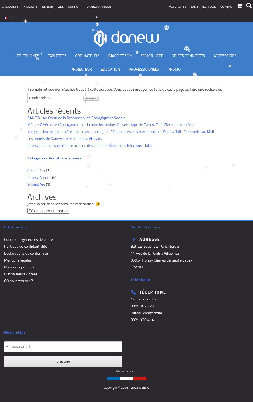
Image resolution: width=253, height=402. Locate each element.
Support (75, 6)
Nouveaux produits (19, 267)
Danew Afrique (99, 6)
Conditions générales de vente (28, 239)
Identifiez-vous (203, 6)
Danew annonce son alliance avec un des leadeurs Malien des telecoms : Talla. (89, 145)
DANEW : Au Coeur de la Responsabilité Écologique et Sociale (76, 118)
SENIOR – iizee (53, 6)
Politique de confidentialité (25, 246)
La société (10, 6)
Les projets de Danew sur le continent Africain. (64, 138)
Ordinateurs (87, 55)
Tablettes (57, 55)
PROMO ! (175, 69)
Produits (30, 6)
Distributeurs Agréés (20, 274)
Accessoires (225, 55)
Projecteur (81, 69)
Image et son (120, 55)
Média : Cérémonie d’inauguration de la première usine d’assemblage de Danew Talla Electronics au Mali (111, 124)
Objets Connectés (188, 55)
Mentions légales (18, 260)
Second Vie (36, 184)
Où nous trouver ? (18, 281)
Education (110, 69)
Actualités (177, 6)
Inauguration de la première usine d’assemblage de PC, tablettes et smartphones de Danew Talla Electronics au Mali (120, 131)
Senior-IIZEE (152, 55)
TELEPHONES (28, 55)
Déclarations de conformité (26, 253)
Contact (227, 6)
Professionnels (144, 69)
